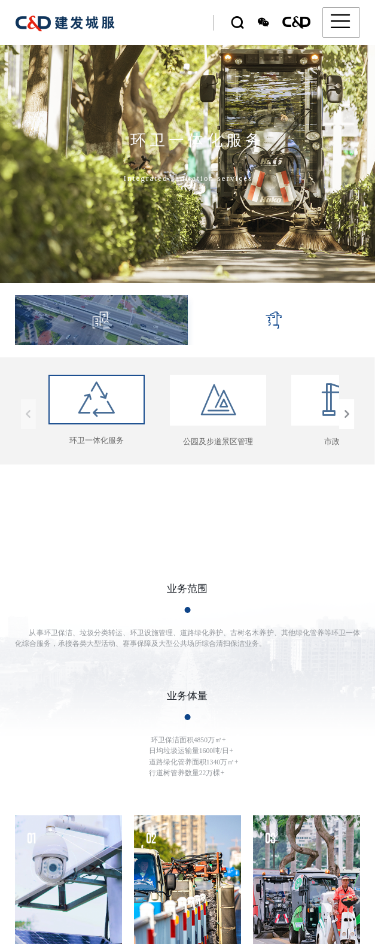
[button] (359, 900)
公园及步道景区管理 (218, 410)
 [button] (347, 414)
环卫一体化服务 (96, 409)
